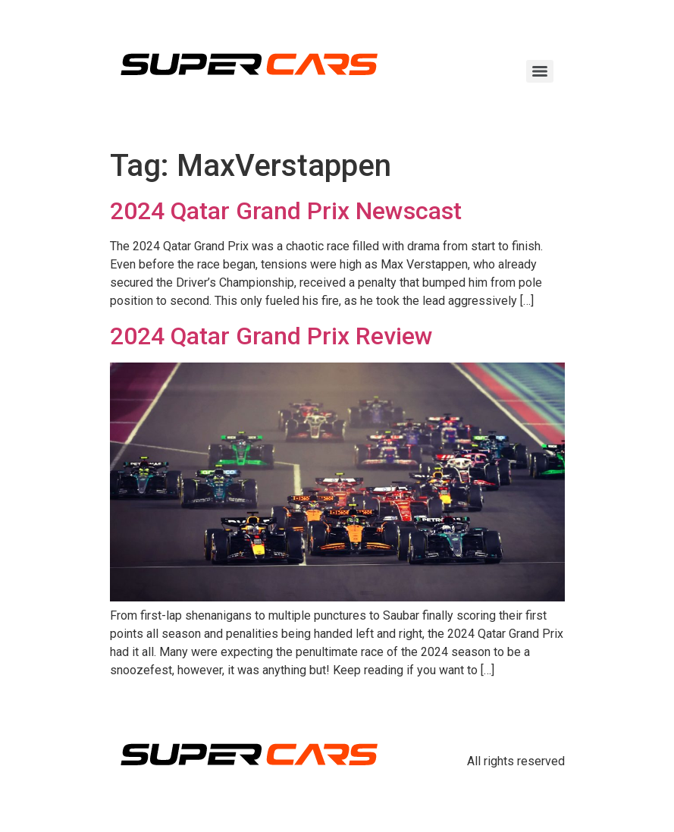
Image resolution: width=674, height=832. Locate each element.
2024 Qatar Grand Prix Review (271, 336)
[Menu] (539, 71)
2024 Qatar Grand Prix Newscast (286, 210)
